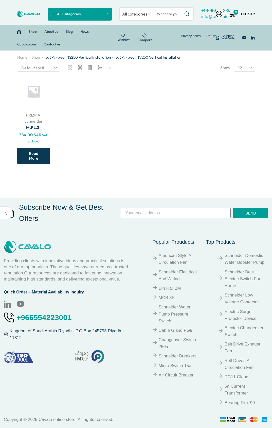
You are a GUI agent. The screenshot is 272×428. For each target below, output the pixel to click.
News (84, 31)
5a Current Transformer (236, 390)
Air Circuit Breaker (176, 375)
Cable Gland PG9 (175, 330)
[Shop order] (38, 68)
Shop (33, 31)
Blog (69, 31)
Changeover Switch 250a (177, 343)
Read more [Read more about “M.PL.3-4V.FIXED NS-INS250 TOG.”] (33, 156)
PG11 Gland (236, 376)
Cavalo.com (26, 44)
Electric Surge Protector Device (241, 315)
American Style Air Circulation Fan (176, 259)
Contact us (52, 44)
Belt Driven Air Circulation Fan (239, 364)
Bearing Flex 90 (240, 402)
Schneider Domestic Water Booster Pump (244, 259)
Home (22, 57)
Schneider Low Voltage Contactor (242, 298)
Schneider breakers (177, 356)
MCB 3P (167, 297)
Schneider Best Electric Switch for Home (242, 279)
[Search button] (187, 14)
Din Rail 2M (170, 288)
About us (51, 31)
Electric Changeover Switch (244, 331)
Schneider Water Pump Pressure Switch (175, 314)
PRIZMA (33, 115)
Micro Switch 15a (175, 365)
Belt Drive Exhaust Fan (242, 347)
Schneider (33, 121)
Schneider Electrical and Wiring (178, 275)
